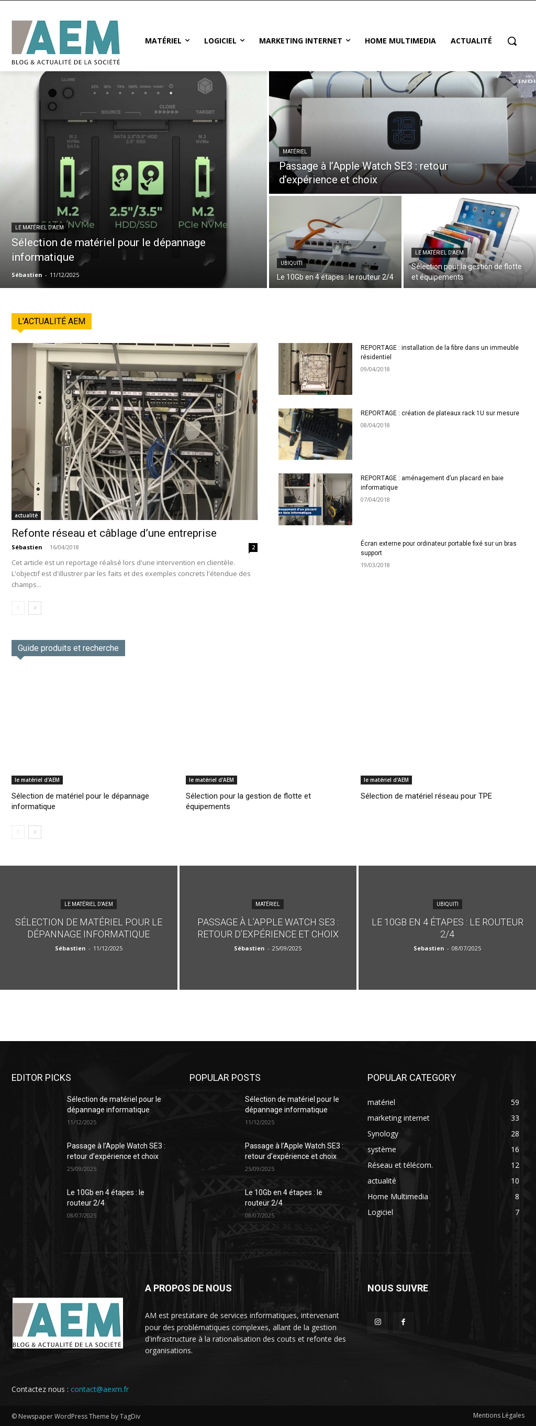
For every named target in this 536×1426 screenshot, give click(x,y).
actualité (26, 515)
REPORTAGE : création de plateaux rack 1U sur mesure (440, 413)
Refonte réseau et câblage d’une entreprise (114, 533)
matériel (295, 151)
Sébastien (27, 547)
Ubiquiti (292, 263)
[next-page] (34, 608)
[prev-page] (18, 608)
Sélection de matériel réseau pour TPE (426, 796)
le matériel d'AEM (39, 227)
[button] (511, 40)
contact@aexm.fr (100, 1389)
